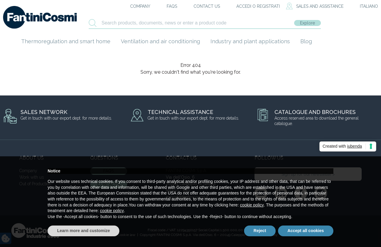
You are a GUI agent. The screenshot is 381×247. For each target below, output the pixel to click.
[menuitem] (363, 6)
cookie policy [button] (252, 205)
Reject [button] (260, 230)
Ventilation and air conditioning (160, 41)
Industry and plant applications (250, 41)
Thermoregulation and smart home (65, 41)
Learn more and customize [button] (83, 230)
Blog (306, 41)
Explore (307, 23)
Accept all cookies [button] (306, 230)
